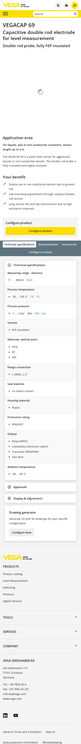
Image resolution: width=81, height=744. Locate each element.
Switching (9, 566)
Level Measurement (15, 560)
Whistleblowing (52, 721)
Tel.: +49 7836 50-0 (14, 663)
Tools (8, 597)
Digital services (12, 580)
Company (10, 625)
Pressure (8, 573)
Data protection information (20, 721)
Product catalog (12, 553)
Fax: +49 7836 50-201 (16, 668)
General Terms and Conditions (22, 711)
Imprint (50, 711)
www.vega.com (12, 678)
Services (9, 611)
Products (11, 546)
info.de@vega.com (14, 673)
